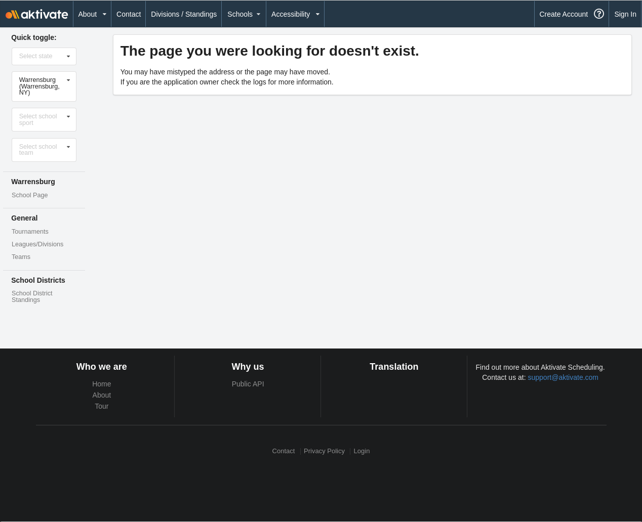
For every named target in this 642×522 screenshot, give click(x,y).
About (102, 395)
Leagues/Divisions (37, 244)
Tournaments (30, 231)
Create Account (563, 14)
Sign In (625, 14)
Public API (248, 384)
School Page (30, 195)
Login (362, 451)
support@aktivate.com (563, 377)
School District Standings (32, 296)
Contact (128, 14)
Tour (101, 406)
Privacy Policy (324, 451)
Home (101, 384)
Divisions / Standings (184, 14)
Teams (21, 256)
